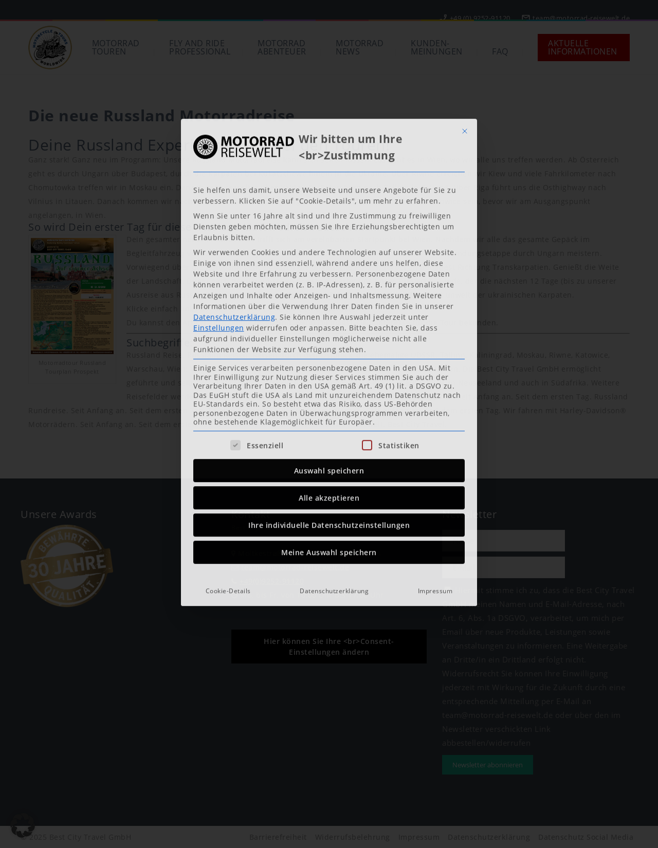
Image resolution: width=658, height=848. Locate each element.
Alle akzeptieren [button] (329, 367)
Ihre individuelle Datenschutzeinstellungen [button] (329, 394)
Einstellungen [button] (218, 197)
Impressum (435, 460)
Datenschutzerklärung (234, 186)
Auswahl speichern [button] (329, 340)
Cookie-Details (228, 460)
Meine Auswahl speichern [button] (329, 422)
